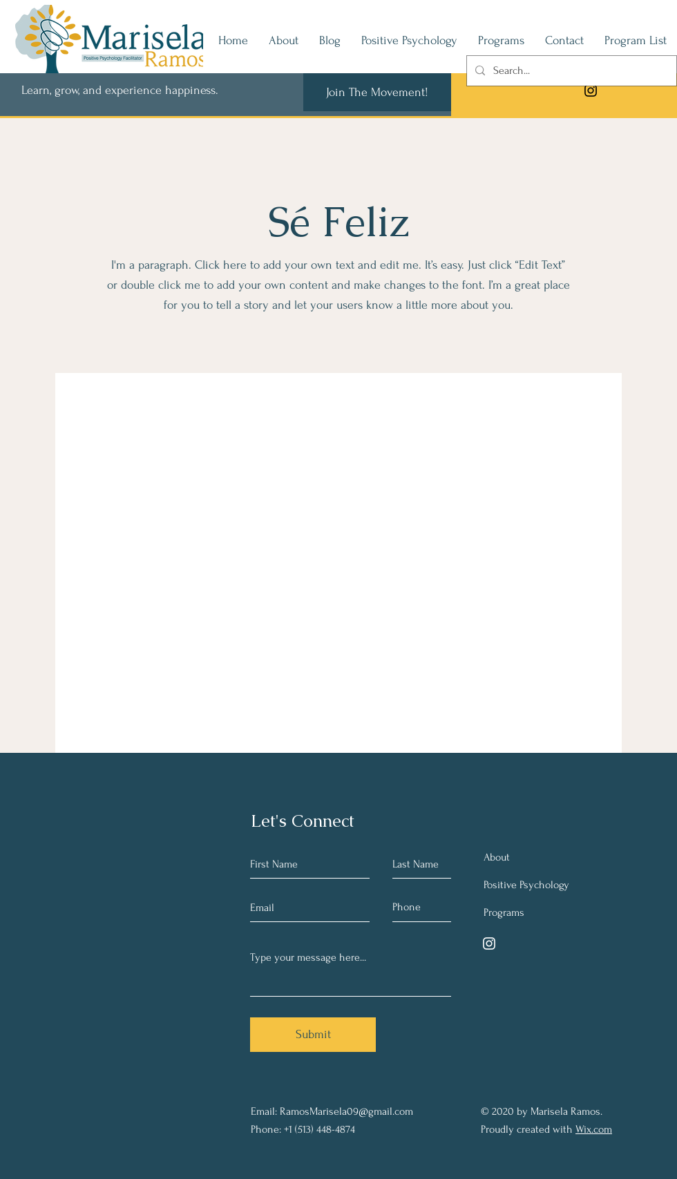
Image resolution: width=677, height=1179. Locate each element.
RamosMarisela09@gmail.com (346, 1111)
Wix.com (593, 1129)
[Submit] (313, 1034)
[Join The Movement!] (377, 92)
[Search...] (570, 71)
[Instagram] (590, 90)
